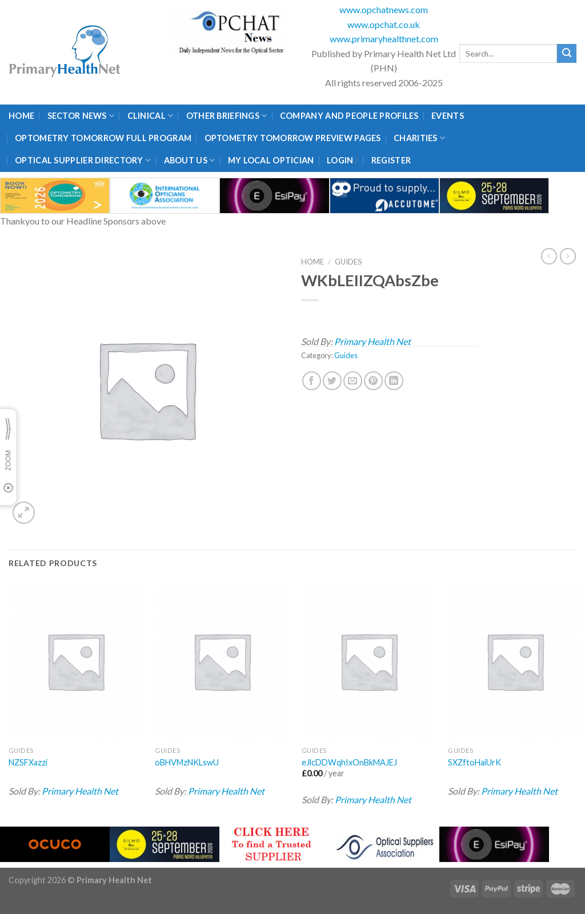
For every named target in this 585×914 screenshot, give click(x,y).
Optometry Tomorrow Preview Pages (293, 138)
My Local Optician (271, 160)
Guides (348, 261)
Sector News (81, 115)
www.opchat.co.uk (383, 24)
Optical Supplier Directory (83, 160)
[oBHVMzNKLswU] (222, 661)
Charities (419, 138)
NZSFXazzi (28, 762)
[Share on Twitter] (332, 380)
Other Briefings (226, 115)
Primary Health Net (372, 341)
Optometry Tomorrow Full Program (103, 138)
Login (340, 160)
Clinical (150, 115)
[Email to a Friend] (352, 380)
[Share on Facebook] (311, 380)
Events (447, 116)
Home (21, 116)
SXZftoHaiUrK (474, 762)
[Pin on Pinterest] (373, 380)
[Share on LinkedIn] (393, 380)
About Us (189, 160)
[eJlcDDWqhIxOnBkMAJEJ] (368, 661)
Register (391, 160)
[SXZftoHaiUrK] (515, 661)
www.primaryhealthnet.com (384, 38)
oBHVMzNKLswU (187, 762)
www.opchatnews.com (383, 9)
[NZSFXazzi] (75, 661)
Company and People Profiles (349, 116)
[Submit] (566, 53)
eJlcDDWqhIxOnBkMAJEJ (349, 762)
